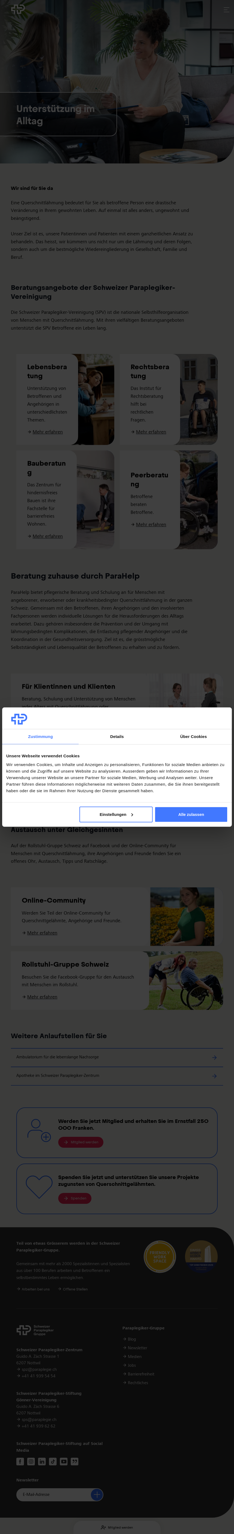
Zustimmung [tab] (40, 736)
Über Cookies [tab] (193, 736)
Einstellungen (116, 814)
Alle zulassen (191, 814)
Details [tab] (117, 736)
